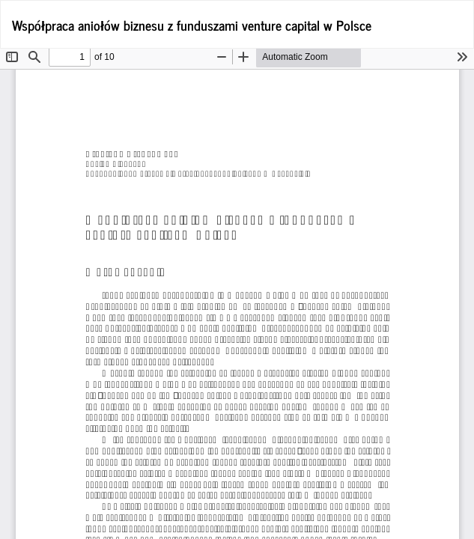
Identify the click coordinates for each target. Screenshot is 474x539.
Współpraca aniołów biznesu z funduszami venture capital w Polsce (191, 24)
